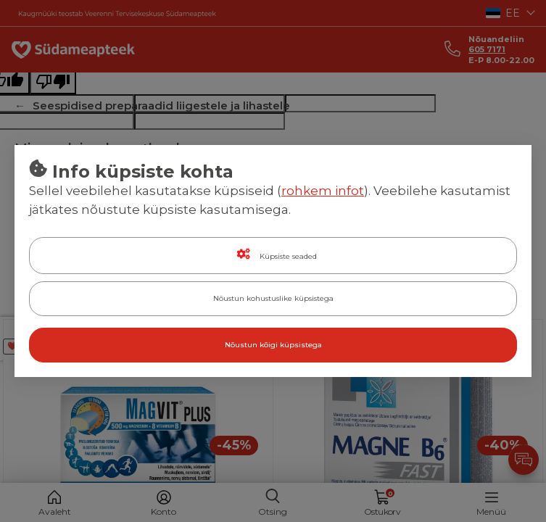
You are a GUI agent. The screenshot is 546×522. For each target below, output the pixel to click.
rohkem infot (322, 190)
